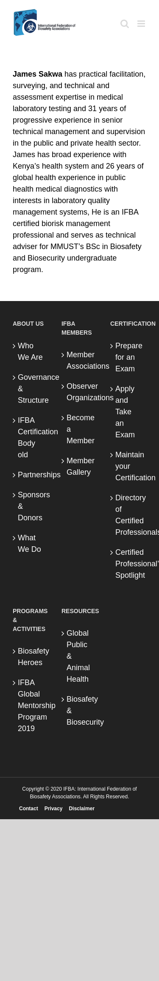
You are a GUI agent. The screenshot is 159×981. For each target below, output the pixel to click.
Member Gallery (80, 466)
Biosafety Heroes (31, 657)
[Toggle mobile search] (124, 23)
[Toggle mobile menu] (141, 23)
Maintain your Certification (128, 466)
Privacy (54, 809)
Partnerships (31, 474)
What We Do (29, 544)
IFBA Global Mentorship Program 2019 (31, 705)
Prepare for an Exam (128, 357)
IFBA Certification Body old (31, 437)
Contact (28, 809)
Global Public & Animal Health (78, 656)
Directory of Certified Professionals (128, 514)
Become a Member (80, 429)
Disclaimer (82, 809)
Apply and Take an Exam (125, 411)
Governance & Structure (31, 388)
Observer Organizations (80, 392)
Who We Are (30, 351)
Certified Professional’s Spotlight (128, 563)
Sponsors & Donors (31, 506)
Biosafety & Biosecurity (80, 710)
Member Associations (80, 360)
